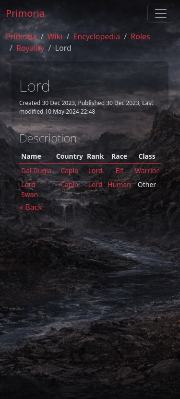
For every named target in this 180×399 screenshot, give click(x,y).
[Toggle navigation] (160, 13)
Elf (119, 170)
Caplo (69, 170)
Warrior (147, 170)
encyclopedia (96, 36)
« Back (30, 207)
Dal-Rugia (36, 170)
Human (119, 184)
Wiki (55, 36)
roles (140, 36)
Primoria (25, 13)
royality (30, 48)
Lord (95, 170)
